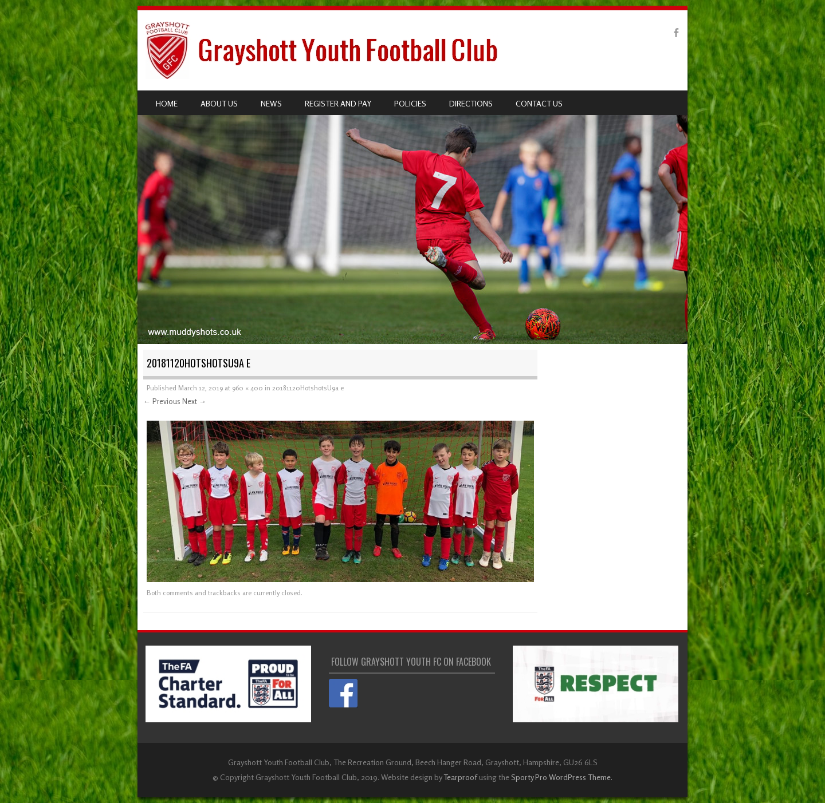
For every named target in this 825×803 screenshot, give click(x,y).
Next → (194, 401)
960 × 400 (247, 387)
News (271, 103)
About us (219, 103)
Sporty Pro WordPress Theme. (561, 777)
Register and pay (338, 103)
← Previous (161, 401)
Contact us (539, 103)
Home (167, 103)
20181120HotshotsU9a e (308, 387)
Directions (471, 103)
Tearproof (460, 777)
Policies (410, 103)
